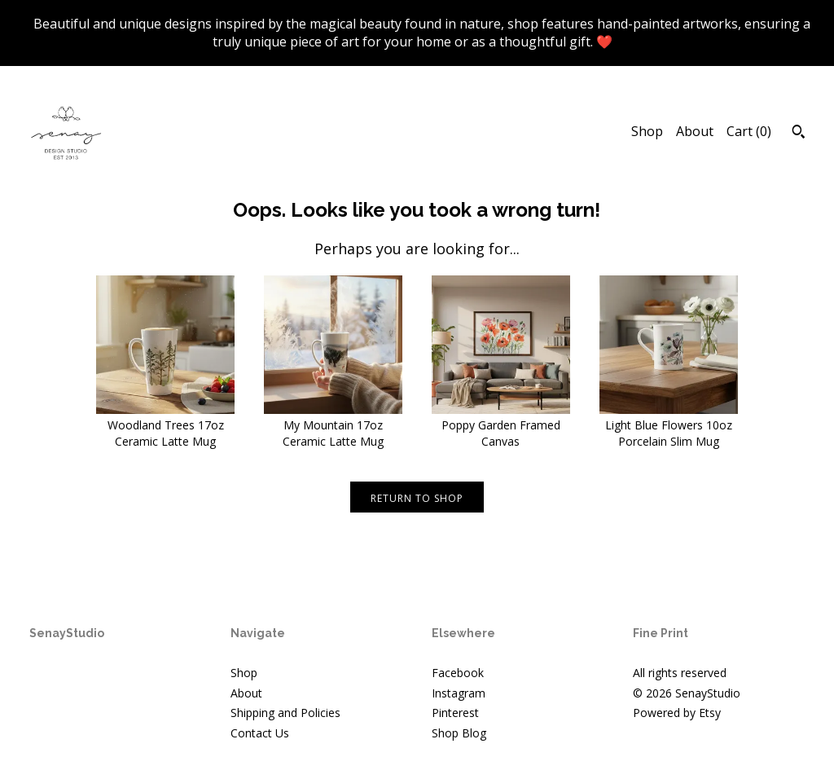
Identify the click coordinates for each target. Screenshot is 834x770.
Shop (647, 131)
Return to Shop (417, 498)
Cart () (748, 131)
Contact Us (259, 733)
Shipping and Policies (285, 712)
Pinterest (455, 712)
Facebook (458, 672)
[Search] (798, 134)
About (694, 131)
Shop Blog (459, 733)
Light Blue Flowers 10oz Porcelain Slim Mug (668, 425)
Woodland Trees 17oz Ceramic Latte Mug (165, 425)
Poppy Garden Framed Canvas (501, 425)
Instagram (458, 693)
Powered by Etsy (677, 712)
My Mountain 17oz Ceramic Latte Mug (333, 425)
